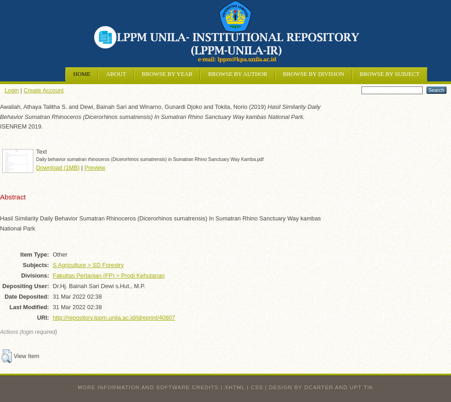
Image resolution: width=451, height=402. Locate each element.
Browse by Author (237, 74)
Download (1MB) (58, 167)
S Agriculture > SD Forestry (88, 265)
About (116, 74)
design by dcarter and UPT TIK (321, 387)
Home (81, 74)
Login (12, 90)
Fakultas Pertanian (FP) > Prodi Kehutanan (108, 275)
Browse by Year (167, 74)
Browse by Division (313, 74)
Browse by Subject (389, 74)
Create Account (44, 90)
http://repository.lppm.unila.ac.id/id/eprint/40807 (114, 317)
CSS (257, 387)
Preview (95, 167)
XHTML (235, 387)
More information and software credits (148, 387)
